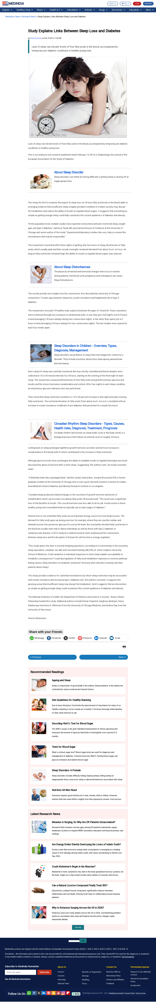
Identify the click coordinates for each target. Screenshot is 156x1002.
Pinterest (85, 638)
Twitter (69, 638)
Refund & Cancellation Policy (139, 980)
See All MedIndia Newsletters (18, 979)
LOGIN (137, 4)
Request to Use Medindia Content (141, 973)
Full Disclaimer (128, 957)
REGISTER (148, 4)
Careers (61, 972)
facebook (34, 993)
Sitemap (85, 976)
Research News (29, 16)
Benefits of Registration (91, 972)
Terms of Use (140, 993)
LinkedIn (100, 638)
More (150, 10)
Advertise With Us (113, 972)
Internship (62, 980)
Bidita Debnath (36, 38)
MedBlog (85, 980)
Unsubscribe (135, 985)
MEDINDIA (13, 3)
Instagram (63, 993)
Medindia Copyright (116, 993)
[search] (74, 941)
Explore (7, 10)
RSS (53, 993)
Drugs (103, 10)
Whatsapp (37, 638)
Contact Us (111, 967)
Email (115, 638)
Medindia (9, 16)
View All (78, 927)
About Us (62, 967)
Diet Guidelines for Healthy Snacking (71, 700)
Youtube (58, 993)
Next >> (122, 657)
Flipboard (68, 993)
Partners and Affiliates (115, 980)
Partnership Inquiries (140, 967)
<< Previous (35, 657)
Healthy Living (25, 10)
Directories (118, 10)
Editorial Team (63, 983)
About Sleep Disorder (68, 172)
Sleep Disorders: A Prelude (66, 770)
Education (135, 10)
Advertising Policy (113, 976)
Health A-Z (56, 10)
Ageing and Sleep (61, 680)
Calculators (74, 10)
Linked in (44, 993)
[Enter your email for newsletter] (20, 972)
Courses (61, 976)
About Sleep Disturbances (72, 267)
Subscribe (44, 972)
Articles (90, 10)
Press (84, 984)
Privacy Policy (130, 993)
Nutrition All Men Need (64, 790)
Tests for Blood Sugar (63, 746)
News (41, 10)
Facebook (54, 638)
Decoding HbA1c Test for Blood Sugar (72, 723)
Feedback (110, 983)
